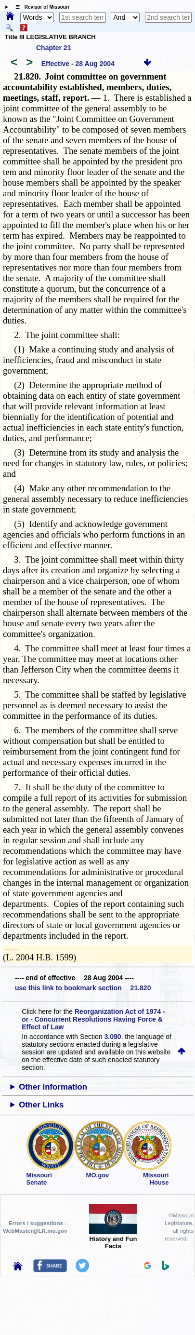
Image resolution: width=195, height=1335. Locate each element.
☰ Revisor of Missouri (40, 7)
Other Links (41, 1104)
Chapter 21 (53, 48)
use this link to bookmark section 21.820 (83, 988)
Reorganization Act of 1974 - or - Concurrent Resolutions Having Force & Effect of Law (93, 1019)
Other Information (53, 1087)
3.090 (112, 1036)
